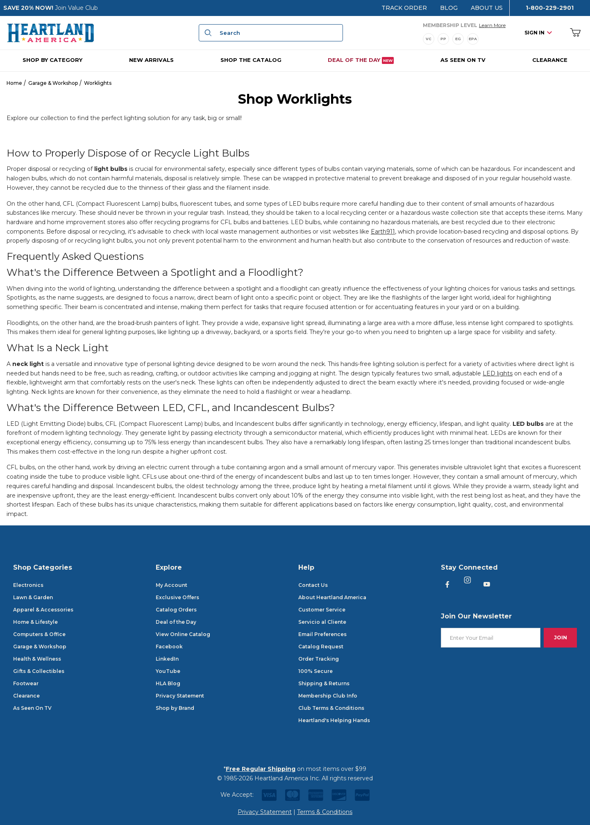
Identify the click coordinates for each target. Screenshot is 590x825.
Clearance (26, 696)
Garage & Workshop (53, 83)
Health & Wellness (37, 659)
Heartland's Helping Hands (334, 720)
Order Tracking (318, 659)
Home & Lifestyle (35, 622)
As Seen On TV (32, 708)
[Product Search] (279, 33)
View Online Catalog (183, 634)
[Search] (207, 32)
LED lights (498, 373)
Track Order (404, 7)
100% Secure (315, 671)
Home (14, 83)
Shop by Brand (175, 708)
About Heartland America (332, 597)
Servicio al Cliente (322, 622)
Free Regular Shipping (260, 769)
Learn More (492, 24)
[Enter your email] (490, 638)
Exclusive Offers (177, 597)
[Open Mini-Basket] (575, 33)
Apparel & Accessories (43, 610)
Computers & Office (39, 634)
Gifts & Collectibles (38, 671)
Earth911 (383, 231)
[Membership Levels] (464, 39)
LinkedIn (167, 659)
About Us (487, 7)
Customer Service (321, 610)
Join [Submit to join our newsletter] (560, 637)
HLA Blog (168, 683)
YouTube (168, 671)
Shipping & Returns (323, 683)
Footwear (26, 683)
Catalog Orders (176, 610)
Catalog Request (320, 646)
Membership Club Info (327, 696)
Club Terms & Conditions (331, 708)
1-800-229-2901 (550, 7)
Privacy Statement (180, 696)
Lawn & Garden (33, 597)
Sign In (538, 33)
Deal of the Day (176, 622)
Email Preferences (322, 634)
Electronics (28, 585)
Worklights (97, 83)
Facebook (169, 646)
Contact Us (313, 585)
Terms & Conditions (324, 812)
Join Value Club (76, 7)
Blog (449, 7)
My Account (171, 585)
